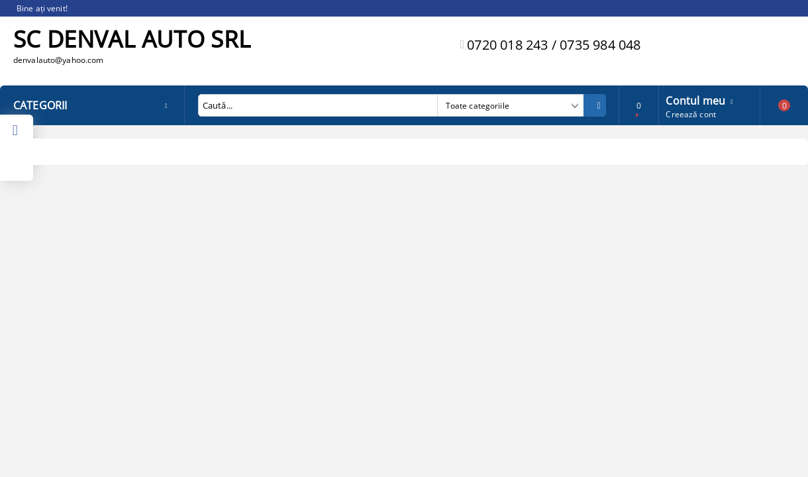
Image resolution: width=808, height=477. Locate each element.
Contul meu (695, 99)
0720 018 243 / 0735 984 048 (553, 45)
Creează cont (690, 114)
